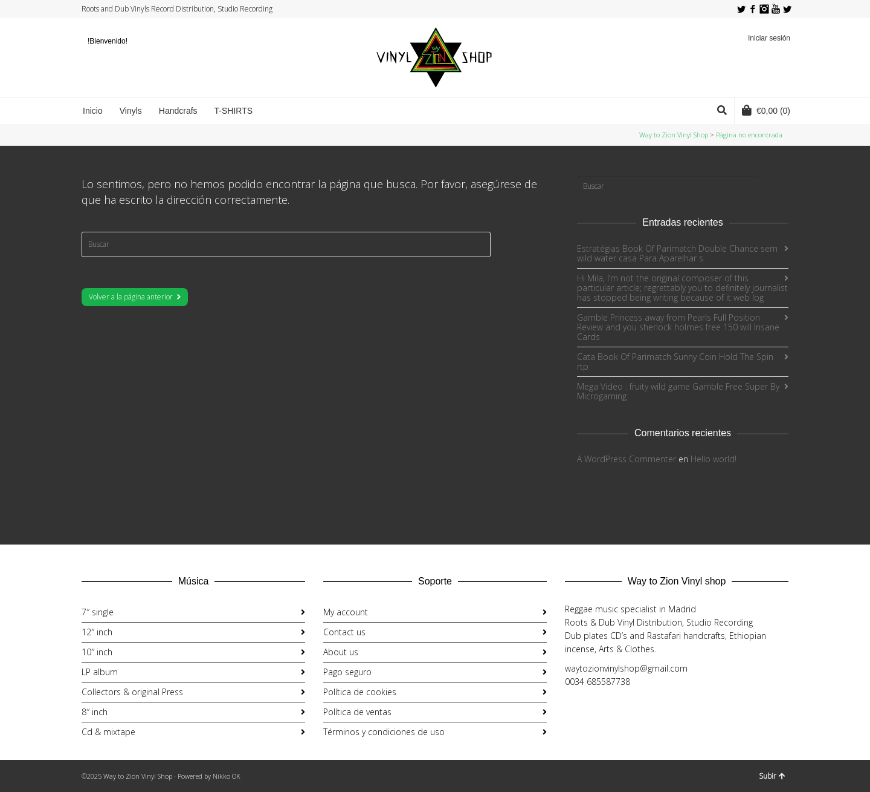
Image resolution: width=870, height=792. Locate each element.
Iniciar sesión (769, 38)
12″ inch (97, 632)
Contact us (344, 632)
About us (340, 652)
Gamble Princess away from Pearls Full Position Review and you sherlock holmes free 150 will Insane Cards (678, 327)
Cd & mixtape (108, 732)
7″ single (98, 612)
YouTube (775, 9)
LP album (100, 672)
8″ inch (95, 712)
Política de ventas (357, 712)
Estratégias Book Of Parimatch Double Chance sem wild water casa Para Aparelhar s (677, 253)
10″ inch (97, 652)
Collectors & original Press (132, 692)
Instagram (764, 9)
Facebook (753, 9)
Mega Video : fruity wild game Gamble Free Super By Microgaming (678, 391)
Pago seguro (347, 672)
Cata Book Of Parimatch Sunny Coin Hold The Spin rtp (675, 361)
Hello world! (713, 459)
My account (345, 612)
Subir (772, 776)
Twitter (741, 9)
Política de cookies (359, 692)
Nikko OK (226, 776)
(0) (766, 110)
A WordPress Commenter (626, 459)
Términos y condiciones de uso (384, 732)
